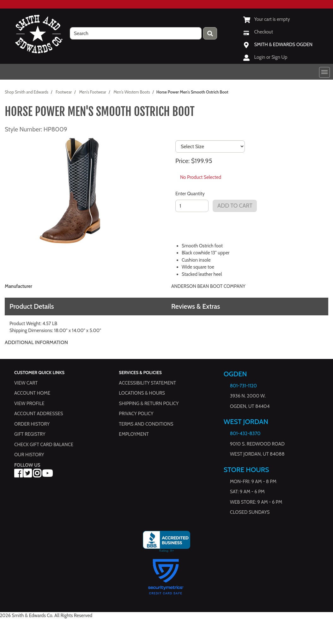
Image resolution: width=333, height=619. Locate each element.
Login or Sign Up (271, 57)
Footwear (64, 91)
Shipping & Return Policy (149, 403)
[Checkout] (258, 32)
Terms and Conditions (146, 424)
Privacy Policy (136, 413)
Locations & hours (142, 393)
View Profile (29, 403)
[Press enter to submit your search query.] (210, 33)
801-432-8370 (245, 433)
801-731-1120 (243, 386)
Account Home (32, 393)
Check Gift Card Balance (43, 444)
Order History (32, 424)
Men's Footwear (92, 91)
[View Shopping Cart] (266, 19)
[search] (136, 33)
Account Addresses (38, 413)
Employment (133, 434)
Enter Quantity (190, 194)
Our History (29, 455)
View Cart (26, 383)
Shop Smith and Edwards (26, 91)
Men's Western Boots (131, 91)
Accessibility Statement (147, 383)
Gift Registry (29, 434)
